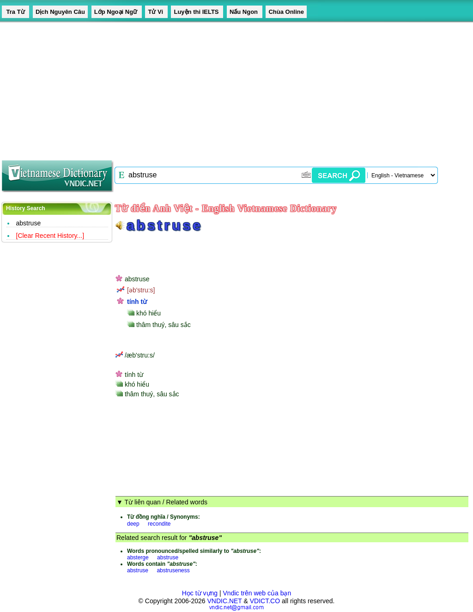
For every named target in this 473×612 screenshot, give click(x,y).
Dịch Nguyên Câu (60, 11)
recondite (159, 524)
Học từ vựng (200, 593)
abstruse (28, 223)
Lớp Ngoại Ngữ (116, 11)
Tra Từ (15, 11)
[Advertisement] (236, 87)
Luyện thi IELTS (197, 11)
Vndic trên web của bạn (257, 593)
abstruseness (173, 570)
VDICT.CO (265, 601)
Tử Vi (156, 11)
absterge (138, 557)
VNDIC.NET (224, 601)
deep (133, 524)
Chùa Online (286, 11)
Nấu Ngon (245, 11)
